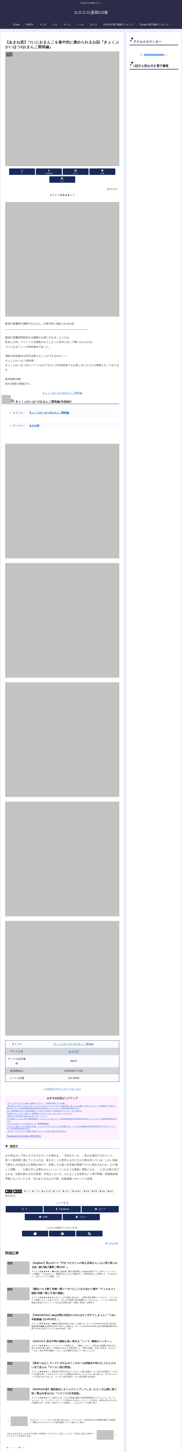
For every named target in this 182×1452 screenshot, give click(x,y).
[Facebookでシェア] (43, 171)
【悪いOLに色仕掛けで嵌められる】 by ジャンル (27, 1108)
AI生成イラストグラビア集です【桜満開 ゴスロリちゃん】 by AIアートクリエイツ (39, 1106)
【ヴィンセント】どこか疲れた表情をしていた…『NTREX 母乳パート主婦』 (36, 1095)
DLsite (17, 1183)
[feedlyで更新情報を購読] (62, 1226)
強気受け (77, 1183)
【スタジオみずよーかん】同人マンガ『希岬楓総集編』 (28, 1116)
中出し (66, 1183)
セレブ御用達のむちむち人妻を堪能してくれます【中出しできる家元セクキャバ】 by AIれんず (44, 1103)
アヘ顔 (36, 1183)
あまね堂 (34, 417)
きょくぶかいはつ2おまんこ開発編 (62, 385)
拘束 (94, 1183)
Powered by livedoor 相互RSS (24, 1128)
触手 (110, 1183)
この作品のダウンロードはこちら (62, 1081)
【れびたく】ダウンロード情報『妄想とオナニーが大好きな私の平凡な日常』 (37, 1123)
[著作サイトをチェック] (56, 1226)
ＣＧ (9, 1183)
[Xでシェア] (24, 171)
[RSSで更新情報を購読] (69, 1226)
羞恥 (102, 1183)
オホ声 (56, 1183)
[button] (100, 171)
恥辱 (86, 1183)
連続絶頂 (10, 1188)
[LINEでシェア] (81, 171)
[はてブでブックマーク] (62, 171)
